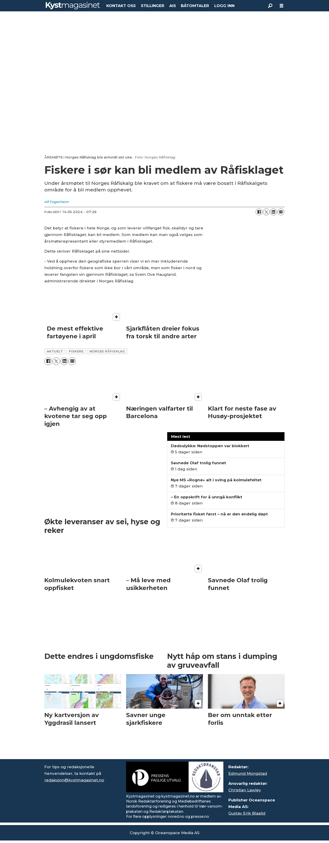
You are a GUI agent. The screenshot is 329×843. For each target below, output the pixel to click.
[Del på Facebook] (259, 211)
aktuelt (55, 351)
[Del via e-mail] (280, 211)
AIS (172, 5)
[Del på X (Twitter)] (266, 211)
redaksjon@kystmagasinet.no (74, 780)
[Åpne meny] (281, 5)
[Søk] (270, 5)
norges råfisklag (107, 351)
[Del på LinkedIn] (273, 211)
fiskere (76, 351)
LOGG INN (224, 5)
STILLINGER (152, 5)
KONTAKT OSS (121, 5)
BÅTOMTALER (195, 5)
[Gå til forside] (72, 5)
